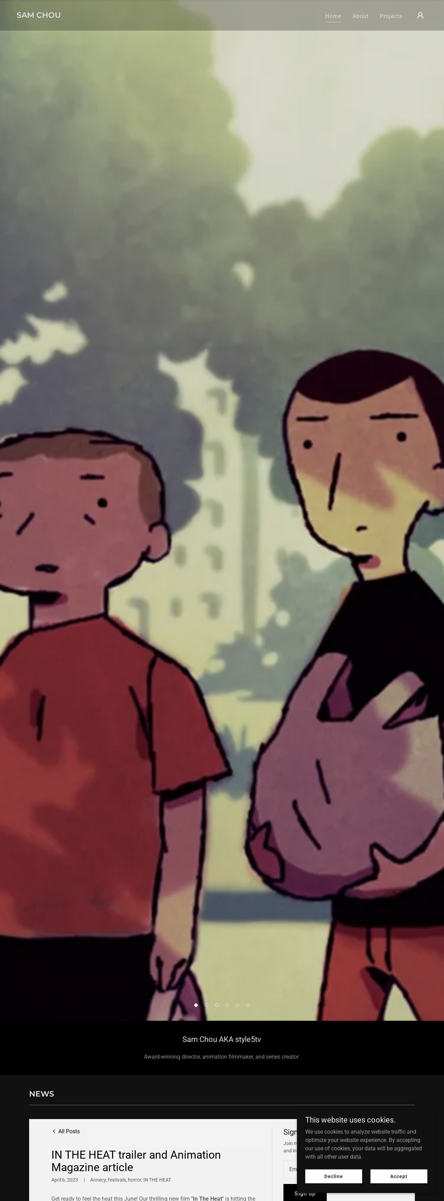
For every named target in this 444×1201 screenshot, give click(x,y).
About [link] (360, 16)
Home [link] (333, 16)
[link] (39, 15)
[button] (420, 15)
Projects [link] (391, 16)
